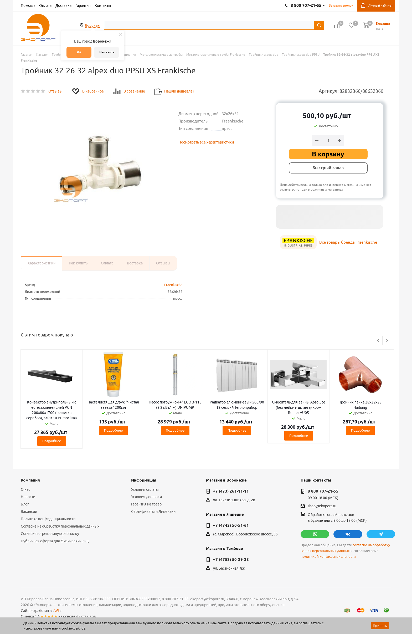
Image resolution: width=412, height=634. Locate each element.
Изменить (106, 52)
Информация (143, 480)
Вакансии (29, 511)
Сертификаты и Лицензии (153, 511)
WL (57, 611)
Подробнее (51, 441)
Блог (25, 504)
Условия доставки (146, 497)
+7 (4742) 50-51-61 (231, 525)
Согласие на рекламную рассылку (50, 533)
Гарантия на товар (146, 504)
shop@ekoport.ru (322, 506)
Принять (380, 625)
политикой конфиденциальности (328, 557)
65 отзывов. (86, 616)
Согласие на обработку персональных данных (60, 526)
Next (387, 340)
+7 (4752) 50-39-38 (231, 559)
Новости (28, 497)
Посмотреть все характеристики (206, 142)
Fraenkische (173, 285)
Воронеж (92, 25)
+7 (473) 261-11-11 (231, 491)
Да (79, 52)
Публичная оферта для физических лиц (55, 541)
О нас (25, 489)
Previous (378, 340)
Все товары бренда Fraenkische (348, 242)
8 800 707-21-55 (323, 491)
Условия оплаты (145, 489)
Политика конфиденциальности (48, 519)
